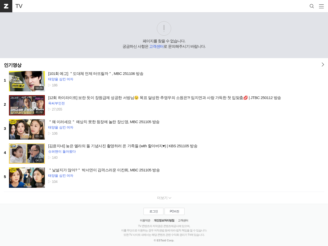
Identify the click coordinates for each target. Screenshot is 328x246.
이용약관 (145, 220)
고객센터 (156, 46)
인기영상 (12, 65)
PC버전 (174, 211)
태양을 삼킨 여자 (60, 79)
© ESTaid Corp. (164, 240)
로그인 (153, 211)
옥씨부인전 (56, 103)
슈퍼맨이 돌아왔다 (62, 151)
